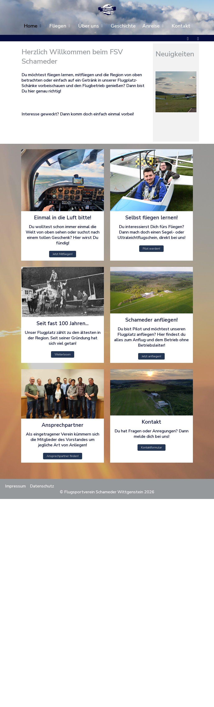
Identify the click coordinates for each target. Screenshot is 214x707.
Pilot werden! (151, 249)
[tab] (167, 103)
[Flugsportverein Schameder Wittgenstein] (107, 9)
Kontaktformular (151, 447)
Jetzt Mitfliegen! (63, 254)
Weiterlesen (63, 354)
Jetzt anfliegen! (151, 356)
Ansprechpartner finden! (63, 456)
